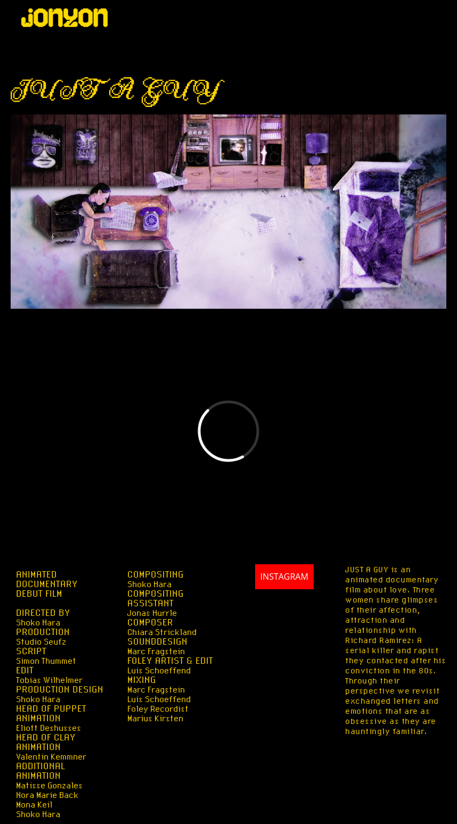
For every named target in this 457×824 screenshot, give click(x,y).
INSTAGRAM (274, 597)
